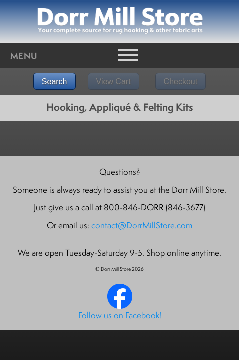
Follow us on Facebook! (119, 315)
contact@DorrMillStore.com (141, 225)
